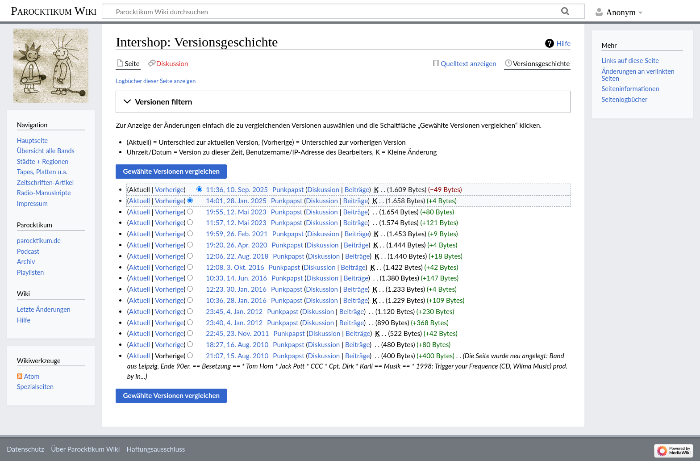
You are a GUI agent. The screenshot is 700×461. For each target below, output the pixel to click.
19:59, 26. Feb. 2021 (237, 234)
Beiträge (357, 189)
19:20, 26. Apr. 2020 (236, 245)
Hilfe (563, 43)
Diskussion (323, 189)
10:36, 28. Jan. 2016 (236, 300)
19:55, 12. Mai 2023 (236, 212)
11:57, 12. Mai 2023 (236, 222)
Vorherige (169, 189)
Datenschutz (25, 449)
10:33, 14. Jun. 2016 (236, 278)
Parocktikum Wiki (53, 10)
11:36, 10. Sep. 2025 (237, 189)
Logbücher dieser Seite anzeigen (156, 80)
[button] (343, 101)
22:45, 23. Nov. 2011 (237, 333)
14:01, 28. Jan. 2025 (236, 201)
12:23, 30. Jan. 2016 (236, 289)
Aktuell (139, 201)
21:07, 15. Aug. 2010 (237, 356)
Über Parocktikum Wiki (85, 449)
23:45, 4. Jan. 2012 (234, 311)
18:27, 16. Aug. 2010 (237, 344)
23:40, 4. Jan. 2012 (234, 323)
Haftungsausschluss (156, 449)
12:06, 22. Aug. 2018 (237, 256)
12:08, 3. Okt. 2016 (235, 267)
